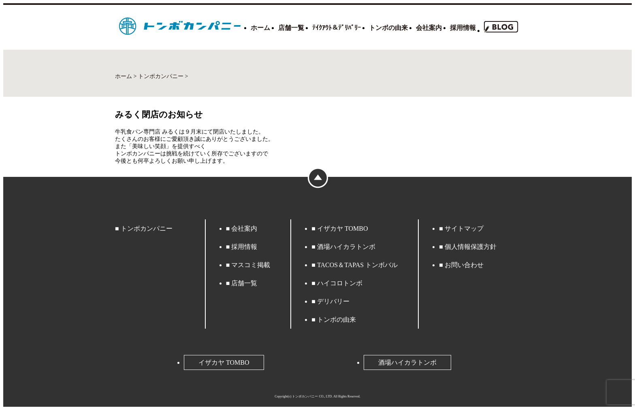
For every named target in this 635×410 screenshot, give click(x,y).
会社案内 (429, 27)
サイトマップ (464, 228)
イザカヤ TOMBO (342, 228)
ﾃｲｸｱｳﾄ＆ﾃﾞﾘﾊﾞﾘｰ (336, 27)
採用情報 (463, 27)
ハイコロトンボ (339, 283)
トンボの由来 (388, 27)
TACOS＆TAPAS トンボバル (357, 264)
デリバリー (333, 301)
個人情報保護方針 (470, 246)
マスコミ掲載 (250, 264)
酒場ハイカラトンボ (346, 246)
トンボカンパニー (147, 228)
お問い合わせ (464, 264)
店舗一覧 (291, 27)
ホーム (260, 27)
